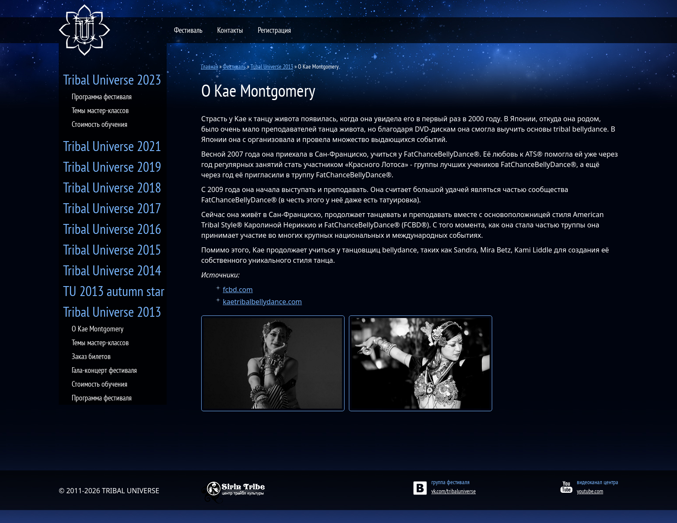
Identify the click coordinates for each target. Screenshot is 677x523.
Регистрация (274, 30)
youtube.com (590, 491)
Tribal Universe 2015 (112, 249)
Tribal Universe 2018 (112, 187)
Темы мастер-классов (100, 110)
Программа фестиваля (102, 96)
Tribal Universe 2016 (112, 229)
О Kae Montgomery (97, 329)
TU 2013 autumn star (114, 291)
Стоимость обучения (99, 124)
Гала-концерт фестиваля (104, 370)
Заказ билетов (91, 356)
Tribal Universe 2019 (112, 167)
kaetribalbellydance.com (262, 301)
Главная (209, 66)
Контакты (230, 30)
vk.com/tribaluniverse (453, 491)
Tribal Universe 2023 (112, 79)
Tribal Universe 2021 (112, 146)
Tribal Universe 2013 (112, 311)
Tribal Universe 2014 (112, 270)
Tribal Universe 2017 (112, 208)
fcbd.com (238, 289)
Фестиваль (188, 30)
